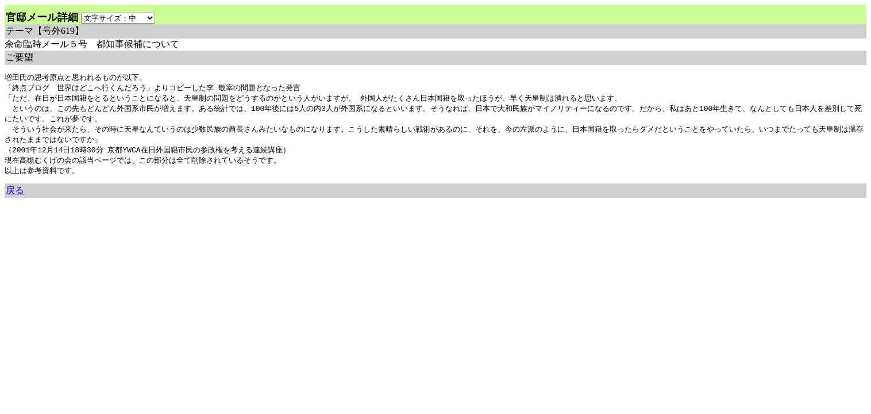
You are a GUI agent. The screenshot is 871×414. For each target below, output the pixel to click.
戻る (15, 196)
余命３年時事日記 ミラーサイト (121, 207)
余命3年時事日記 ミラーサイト (197, 207)
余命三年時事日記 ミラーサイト (43, 207)
